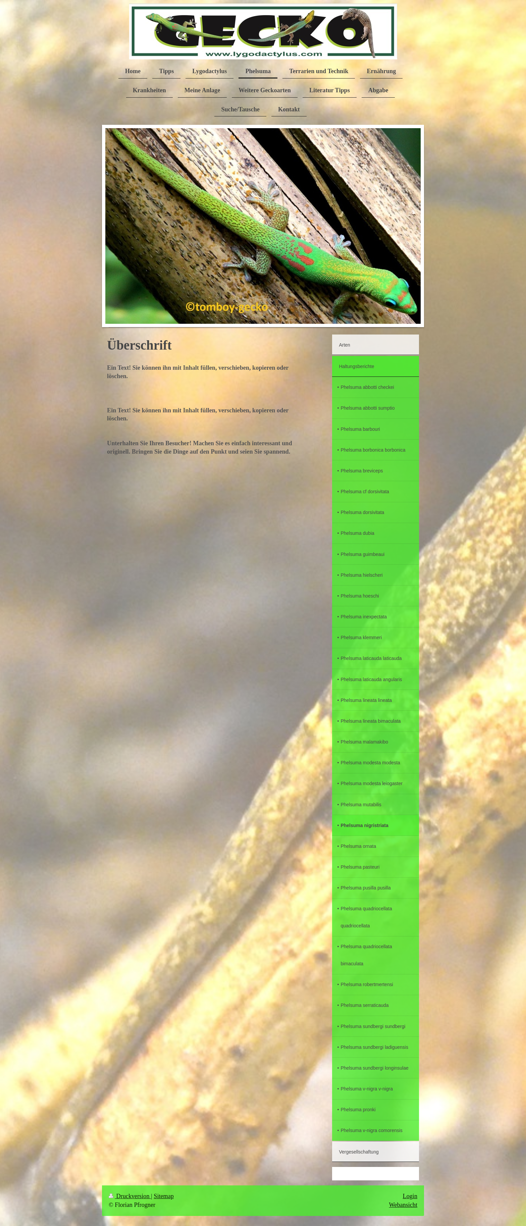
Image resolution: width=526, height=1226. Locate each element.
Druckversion (130, 1196)
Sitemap (164, 1196)
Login (410, 1196)
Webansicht (403, 1205)
